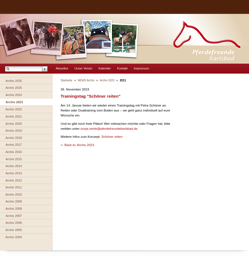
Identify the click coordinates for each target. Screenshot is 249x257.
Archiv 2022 (14, 109)
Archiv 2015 (14, 159)
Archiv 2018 (14, 137)
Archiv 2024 (14, 95)
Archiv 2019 (14, 130)
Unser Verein (83, 68)
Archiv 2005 (14, 230)
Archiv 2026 (14, 80)
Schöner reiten (111, 136)
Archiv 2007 (14, 215)
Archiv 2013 (14, 173)
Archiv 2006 (14, 222)
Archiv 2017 (14, 144)
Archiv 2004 (14, 237)
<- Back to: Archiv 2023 (77, 145)
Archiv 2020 (14, 123)
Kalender (104, 68)
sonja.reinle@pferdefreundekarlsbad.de (109, 128)
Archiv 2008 (14, 208)
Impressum (141, 68)
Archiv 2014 (14, 166)
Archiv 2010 (14, 194)
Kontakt (122, 68)
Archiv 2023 (14, 102)
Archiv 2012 (14, 180)
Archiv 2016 (14, 152)
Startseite (66, 80)
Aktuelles (62, 68)
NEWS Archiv (86, 80)
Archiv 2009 (14, 201)
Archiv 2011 (14, 187)
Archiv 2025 (14, 87)
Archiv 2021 (14, 116)
